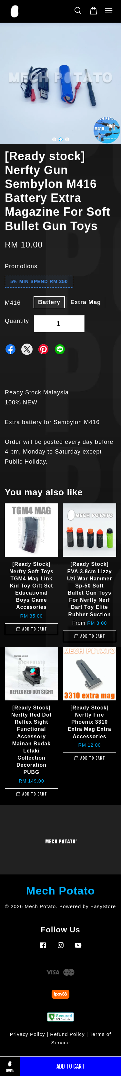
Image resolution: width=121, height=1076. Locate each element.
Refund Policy (67, 1034)
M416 (13, 303)
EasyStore (103, 906)
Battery (49, 302)
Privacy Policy (27, 1034)
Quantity (17, 321)
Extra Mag (85, 302)
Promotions (21, 266)
